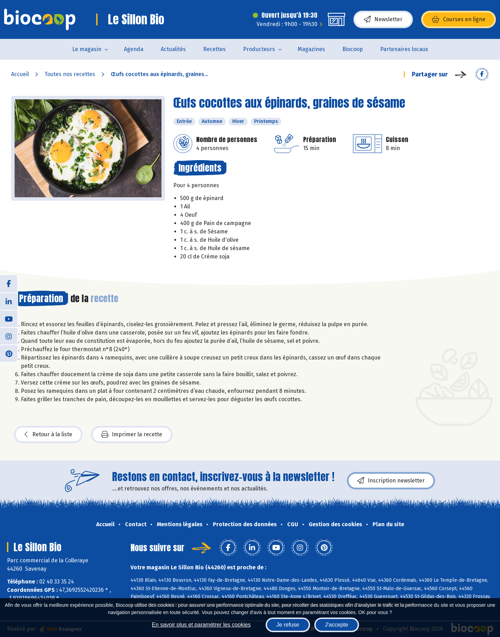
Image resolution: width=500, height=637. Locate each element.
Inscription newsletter (391, 480)
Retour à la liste (48, 434)
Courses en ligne (458, 19)
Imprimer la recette (131, 434)
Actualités (173, 49)
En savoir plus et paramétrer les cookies (201, 625)
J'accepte (336, 625)
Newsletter (383, 19)
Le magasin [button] (86, 49)
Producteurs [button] (259, 49)
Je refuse (287, 625)
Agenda (133, 49)
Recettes (214, 49)
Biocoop (352, 49)
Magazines (311, 49)
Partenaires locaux (404, 49)
